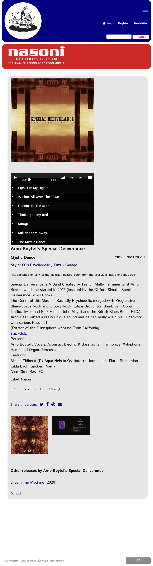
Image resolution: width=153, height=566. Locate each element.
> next (80, 177)
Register (123, 24)
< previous (71, 177)
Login (108, 24)
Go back (16, 494)
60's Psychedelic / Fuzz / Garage (49, 265)
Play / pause (15, 177)
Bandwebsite (19, 333)
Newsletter (141, 24)
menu (89, 177)
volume (62, 177)
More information (51, 561)
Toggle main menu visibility (146, 8)
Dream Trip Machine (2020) (33, 482)
